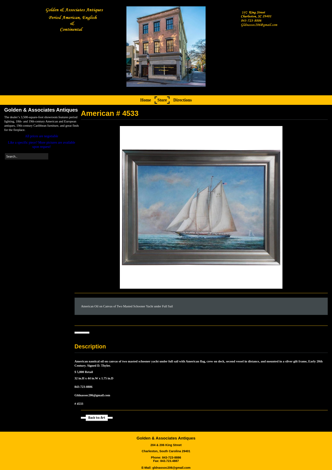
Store (162, 100)
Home (145, 100)
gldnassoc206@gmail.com (171, 467)
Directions (182, 100)
